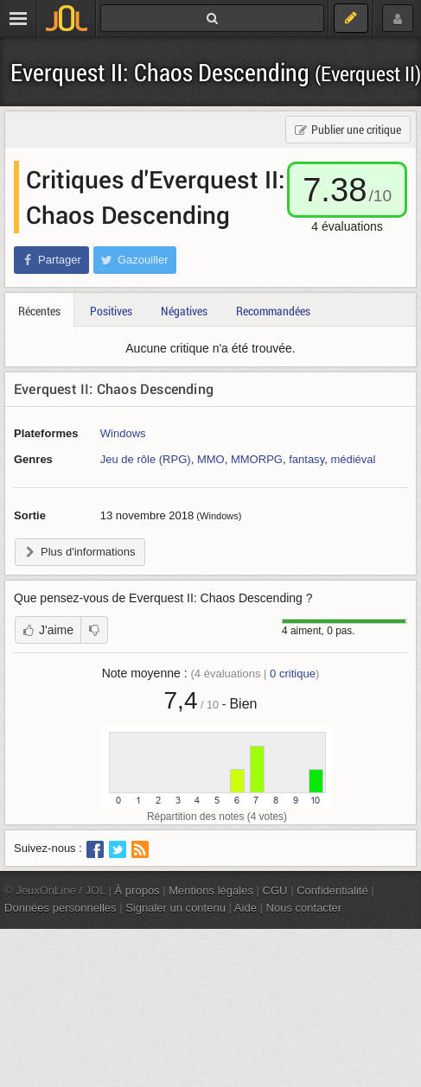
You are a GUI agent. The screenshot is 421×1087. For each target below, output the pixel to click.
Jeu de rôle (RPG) (145, 459)
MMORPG (257, 459)
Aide (245, 907)
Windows (123, 433)
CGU (275, 890)
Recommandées (273, 310)
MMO (211, 459)
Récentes (39, 310)
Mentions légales (211, 890)
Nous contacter (304, 907)
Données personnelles (60, 907)
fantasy (306, 459)
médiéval (352, 459)
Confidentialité (332, 890)
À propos (137, 890)
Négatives (184, 310)
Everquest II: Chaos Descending (215, 72)
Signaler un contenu (175, 907)
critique (293, 673)
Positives (111, 310)
